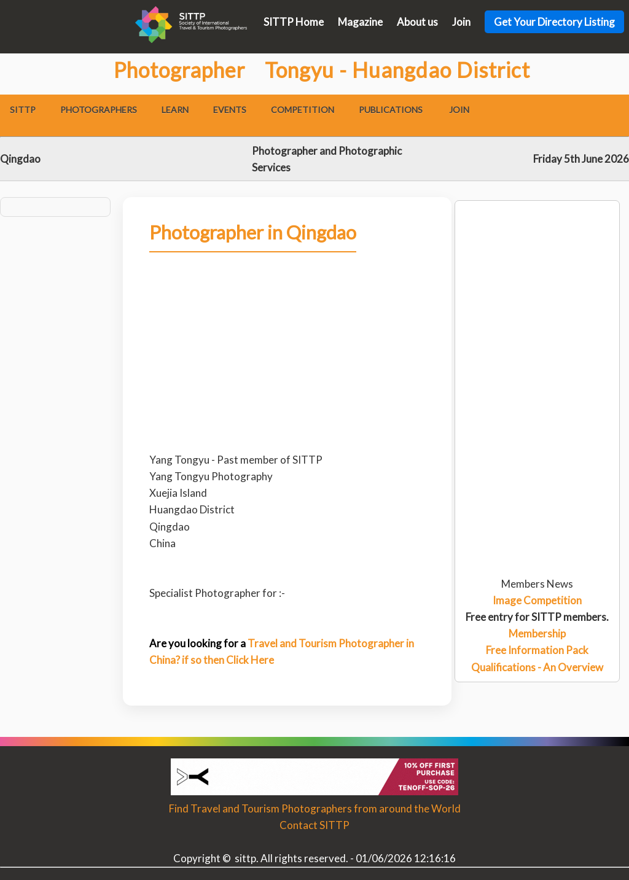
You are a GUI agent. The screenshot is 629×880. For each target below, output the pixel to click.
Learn (175, 109)
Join (461, 21)
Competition (302, 109)
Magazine (360, 21)
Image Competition (537, 600)
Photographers (98, 109)
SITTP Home (294, 21)
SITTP (23, 109)
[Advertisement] (537, 249)
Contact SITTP (314, 825)
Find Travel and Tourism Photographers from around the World (315, 808)
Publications (391, 109)
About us (417, 21)
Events (229, 109)
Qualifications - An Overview (537, 667)
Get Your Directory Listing (554, 21)
